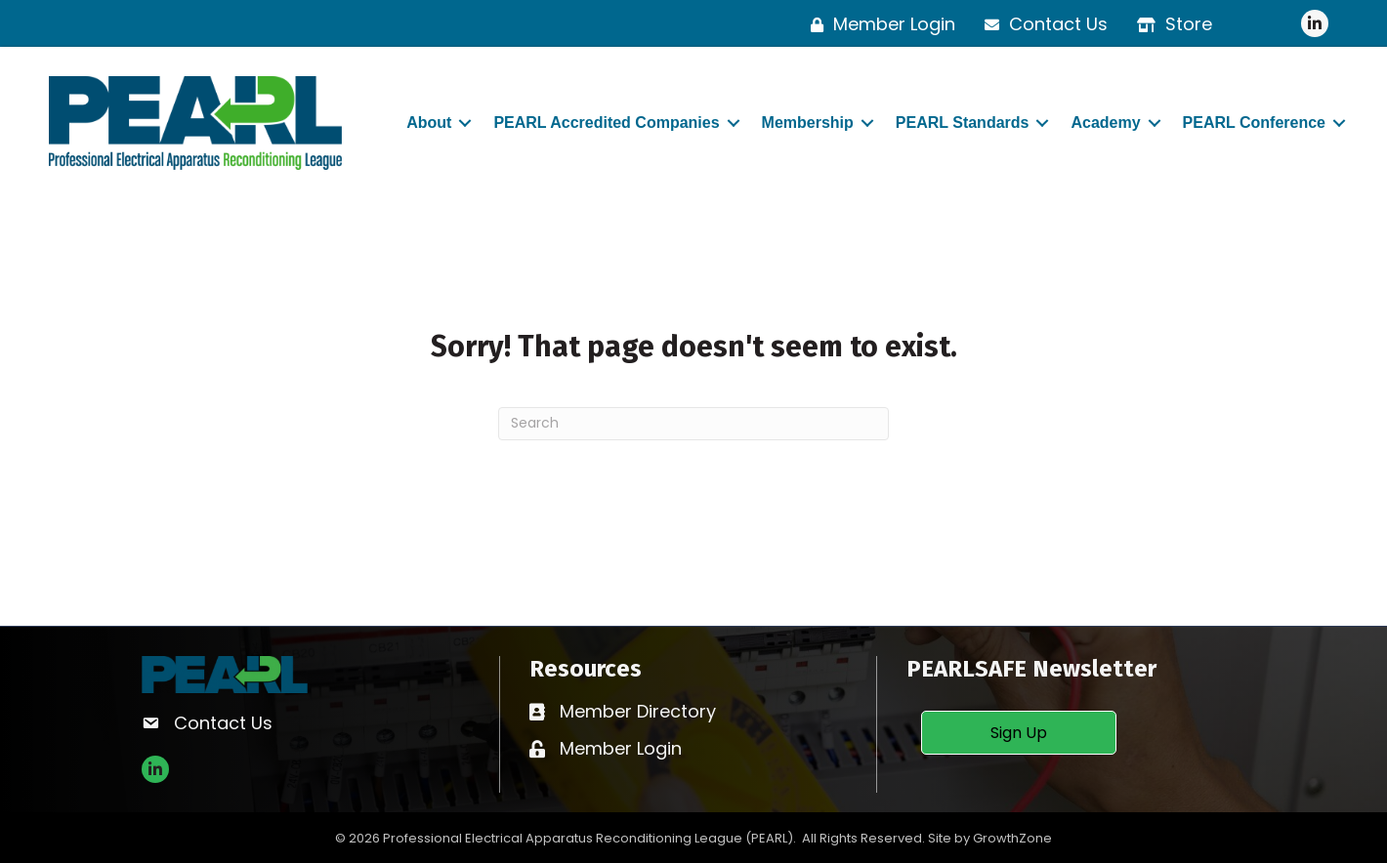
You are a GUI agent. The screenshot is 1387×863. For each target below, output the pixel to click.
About (428, 122)
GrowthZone (1012, 838)
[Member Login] (878, 24)
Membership (808, 122)
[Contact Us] (1041, 24)
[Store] (1169, 24)
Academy (1105, 122)
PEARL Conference (1254, 122)
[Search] (693, 423)
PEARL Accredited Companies (606, 122)
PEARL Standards (963, 122)
